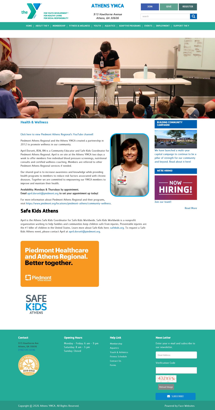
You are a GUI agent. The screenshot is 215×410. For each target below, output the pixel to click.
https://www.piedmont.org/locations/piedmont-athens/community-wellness (68, 203)
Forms (113, 365)
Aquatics (110, 26)
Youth (97, 26)
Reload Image (166, 387)
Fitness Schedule (118, 356)
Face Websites (186, 405)
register (188, 7)
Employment (163, 26)
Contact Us (115, 360)
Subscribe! (175, 396)
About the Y (42, 26)
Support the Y (181, 26)
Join (149, 7)
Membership (59, 26)
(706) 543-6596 (26, 349)
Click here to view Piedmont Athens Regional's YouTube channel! (57, 134)
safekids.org (117, 227)
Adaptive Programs (130, 26)
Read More (191, 208)
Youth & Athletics (119, 352)
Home (29, 26)
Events (148, 26)
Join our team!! (163, 201)
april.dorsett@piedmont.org (42, 193)
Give (168, 7)
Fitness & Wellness (79, 26)
